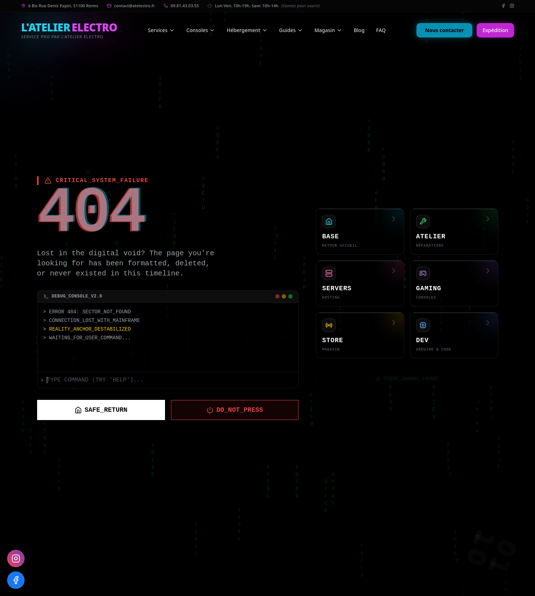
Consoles (200, 30)
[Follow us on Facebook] (15, 580)
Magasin (328, 30)
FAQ (381, 30)
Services (161, 30)
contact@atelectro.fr (134, 5)
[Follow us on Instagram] (15, 558)
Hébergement (247, 30)
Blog (359, 30)
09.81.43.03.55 (185, 5)
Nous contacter (444, 30)
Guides (291, 30)
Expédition (495, 30)
